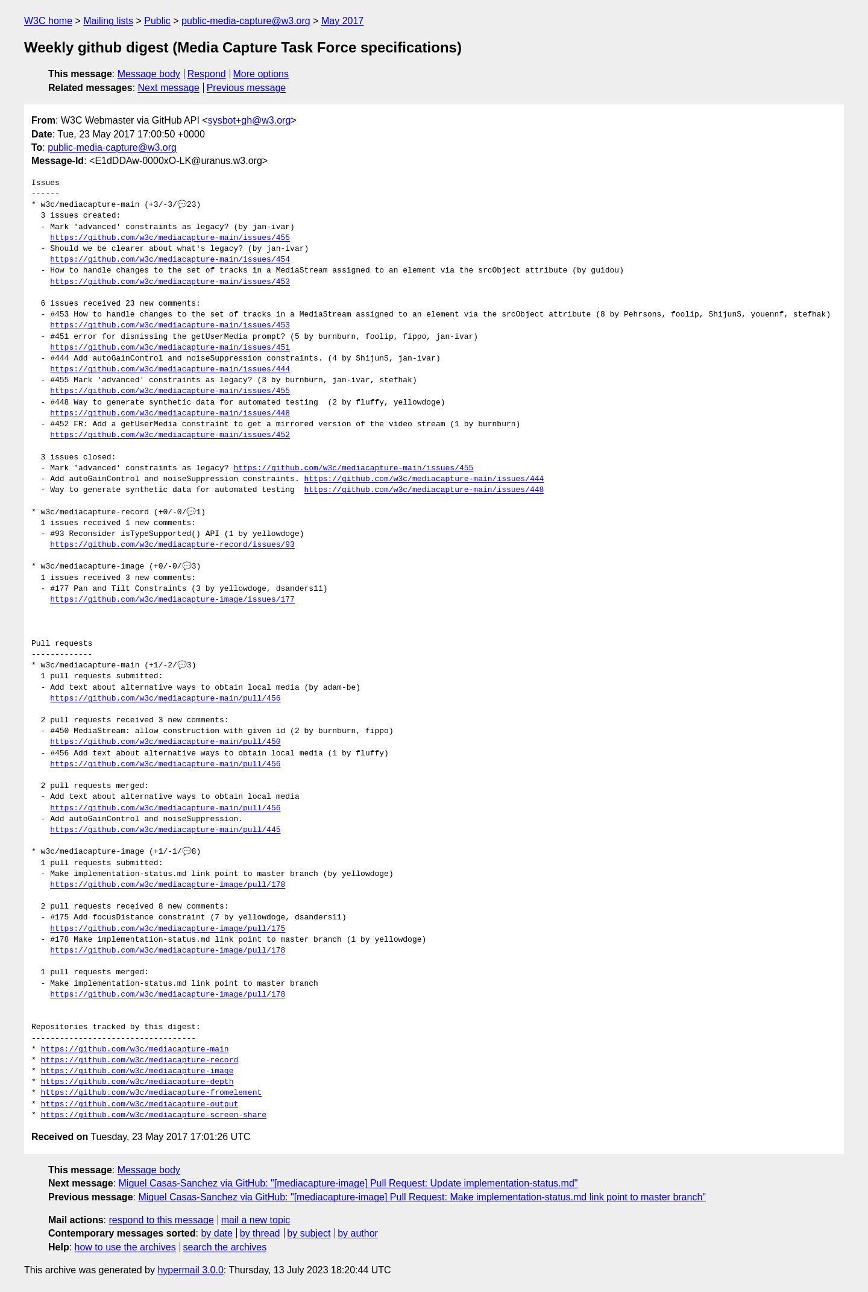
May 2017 (342, 21)
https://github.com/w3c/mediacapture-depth (137, 1082)
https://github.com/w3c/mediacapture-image (137, 1071)
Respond (206, 74)
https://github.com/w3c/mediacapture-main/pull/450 (165, 742)
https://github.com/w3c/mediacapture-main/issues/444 (170, 369)
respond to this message (160, 1220)
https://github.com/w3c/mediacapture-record (140, 1060)
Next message (169, 88)
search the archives (225, 1247)
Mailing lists (108, 21)
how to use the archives (125, 1247)
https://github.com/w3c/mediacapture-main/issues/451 (170, 347)
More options (261, 74)
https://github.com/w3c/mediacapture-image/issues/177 (172, 599)
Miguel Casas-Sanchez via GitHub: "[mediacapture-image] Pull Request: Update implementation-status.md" (348, 1183)
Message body (149, 74)
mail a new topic (256, 1220)
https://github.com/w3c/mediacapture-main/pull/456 (165, 698)
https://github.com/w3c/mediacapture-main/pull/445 (165, 830)
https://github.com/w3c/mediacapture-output (140, 1104)
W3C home (48, 21)
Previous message (246, 88)
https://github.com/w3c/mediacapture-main (135, 1049)
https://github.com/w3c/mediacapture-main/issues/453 (170, 282)
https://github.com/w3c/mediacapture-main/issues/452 (170, 435)
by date (216, 1233)
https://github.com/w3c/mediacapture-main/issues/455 (170, 238)
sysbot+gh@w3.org (249, 120)
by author (358, 1233)
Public (157, 21)
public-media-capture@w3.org (245, 21)
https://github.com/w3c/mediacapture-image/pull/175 (167, 929)
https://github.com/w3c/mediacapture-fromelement (151, 1093)
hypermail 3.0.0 (190, 1270)
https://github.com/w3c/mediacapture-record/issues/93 (172, 545)
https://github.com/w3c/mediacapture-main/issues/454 (170, 259)
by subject (308, 1233)
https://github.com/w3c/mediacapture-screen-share (153, 1115)
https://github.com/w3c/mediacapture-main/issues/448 (170, 413)
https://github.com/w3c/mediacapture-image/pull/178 (167, 885)
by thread (260, 1233)
